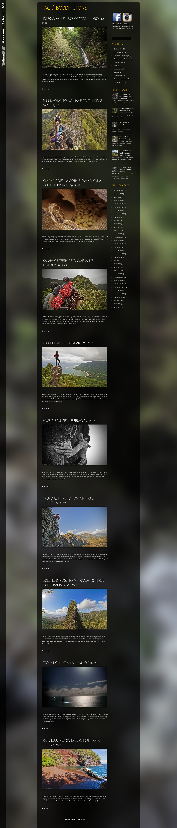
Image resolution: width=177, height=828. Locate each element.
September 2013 (119, 214)
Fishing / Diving (119, 62)
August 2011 (118, 297)
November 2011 (119, 287)
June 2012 (117, 264)
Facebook (115, 26)
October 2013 (118, 210)
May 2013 (117, 227)
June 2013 (117, 224)
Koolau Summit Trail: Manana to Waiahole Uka (125, 153)
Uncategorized (118, 82)
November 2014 (119, 190)
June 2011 (117, 304)
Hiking (116, 65)
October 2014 (118, 194)
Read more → (46, 89)
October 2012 (118, 250)
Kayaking (117, 72)
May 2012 (117, 267)
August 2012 (118, 257)
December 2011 (119, 284)
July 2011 (117, 300)
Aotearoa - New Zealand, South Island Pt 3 (125, 169)
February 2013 (118, 237)
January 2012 (118, 280)
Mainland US (118, 75)
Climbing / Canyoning (121, 55)
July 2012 (117, 260)
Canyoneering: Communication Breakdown (125, 96)
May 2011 (117, 307)
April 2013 (117, 230)
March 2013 (118, 234)
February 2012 (118, 277)
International (118, 69)
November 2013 (119, 207)
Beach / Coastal (119, 52)
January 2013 (118, 240)
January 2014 (118, 200)
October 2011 (118, 290)
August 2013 (118, 217)
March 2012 (118, 274)
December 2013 (119, 204)
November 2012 (119, 247)
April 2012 (117, 270)
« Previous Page (70, 819)
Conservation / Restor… (122, 59)
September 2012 (119, 254)
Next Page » (81, 819)
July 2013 (117, 220)
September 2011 (119, 294)
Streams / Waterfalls (120, 79)
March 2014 (118, 197)
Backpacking (118, 49)
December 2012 (119, 244)
